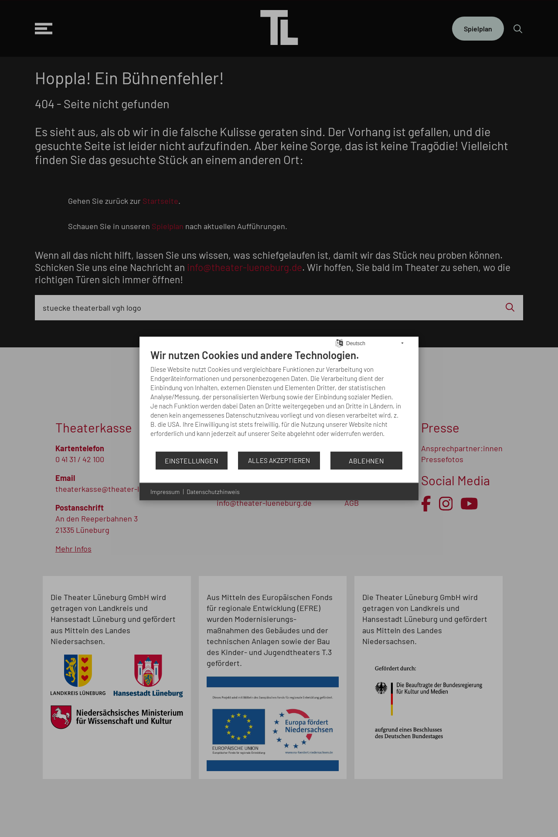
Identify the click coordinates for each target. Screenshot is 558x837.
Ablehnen (366, 460)
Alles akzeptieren (279, 460)
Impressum (165, 491)
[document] (279, 399)
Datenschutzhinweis (213, 491)
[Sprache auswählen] (339, 342)
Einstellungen (191, 460)
